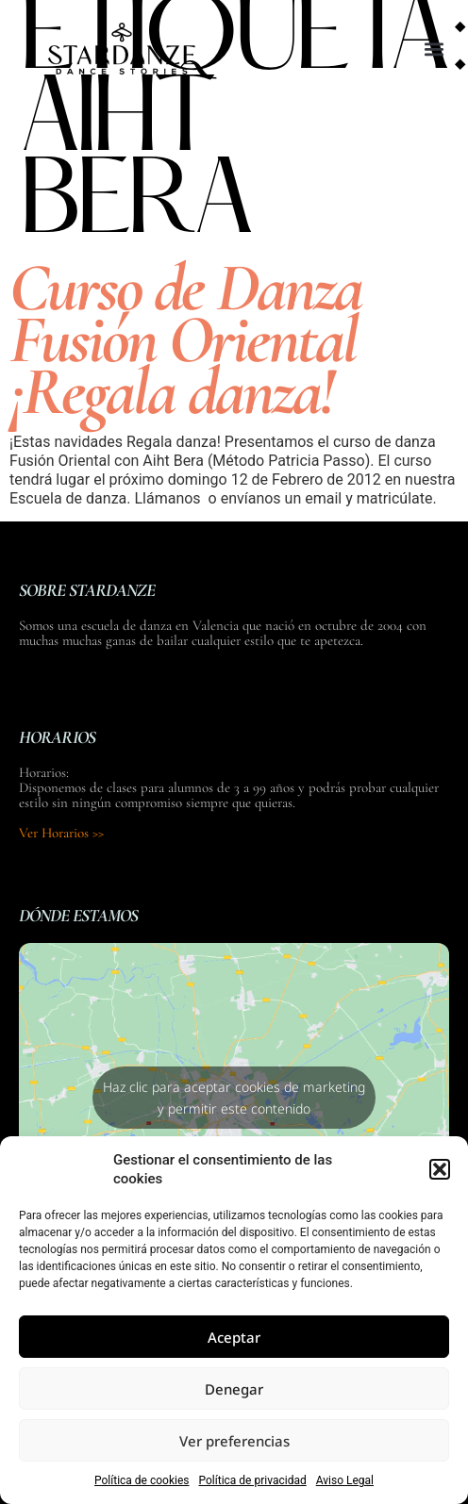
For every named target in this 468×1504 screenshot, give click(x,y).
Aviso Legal (345, 1480)
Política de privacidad (253, 1480)
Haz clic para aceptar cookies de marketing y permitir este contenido (234, 1097)
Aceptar (234, 1337)
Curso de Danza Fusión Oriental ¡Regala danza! (185, 339)
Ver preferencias (234, 1440)
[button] (439, 1169)
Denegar (234, 1389)
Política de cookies (142, 1480)
